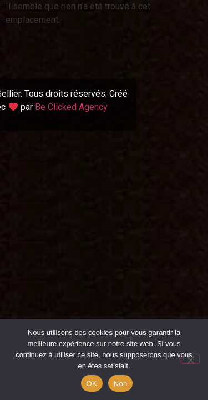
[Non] (190, 359)
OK (92, 383)
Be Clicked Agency (71, 107)
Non (121, 383)
